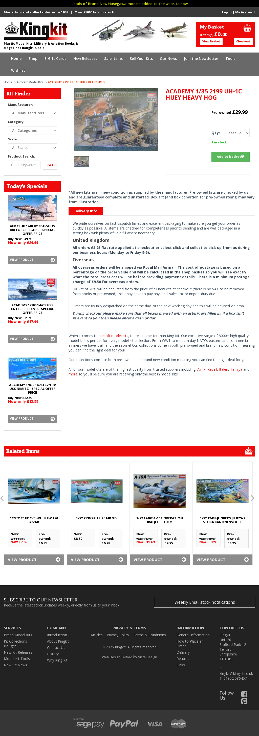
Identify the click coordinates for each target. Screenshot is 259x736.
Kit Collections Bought (15, 643)
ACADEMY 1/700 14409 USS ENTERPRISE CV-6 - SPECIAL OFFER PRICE (32, 309)
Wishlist (18, 70)
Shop (33, 58)
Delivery (183, 652)
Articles (97, 634)
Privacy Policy (118, 634)
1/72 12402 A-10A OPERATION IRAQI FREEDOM (159, 520)
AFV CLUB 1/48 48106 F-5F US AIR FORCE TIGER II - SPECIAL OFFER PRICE (32, 230)
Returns (183, 658)
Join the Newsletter (201, 58)
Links (181, 665)
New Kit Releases (18, 652)
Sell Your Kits (141, 58)
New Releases (85, 58)
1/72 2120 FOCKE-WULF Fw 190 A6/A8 (34, 520)
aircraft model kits (113, 335)
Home (16, 58)
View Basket (211, 41)
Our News (168, 58)
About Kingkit (58, 641)
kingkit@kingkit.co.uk (236, 673)
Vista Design (147, 657)
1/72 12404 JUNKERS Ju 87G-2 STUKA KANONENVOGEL (222, 520)
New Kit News (15, 665)
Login (227, 12)
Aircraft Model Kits (30, 82)
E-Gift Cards (55, 58)
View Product (32, 260)
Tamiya (236, 369)
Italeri (223, 369)
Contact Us (56, 647)
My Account (245, 12)
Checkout (243, 41)
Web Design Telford (117, 657)
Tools (230, 58)
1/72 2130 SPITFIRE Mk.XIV (96, 518)
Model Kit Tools (17, 658)
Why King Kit (57, 660)
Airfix (201, 369)
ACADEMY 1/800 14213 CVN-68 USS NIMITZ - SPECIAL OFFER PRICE (32, 389)
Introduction (57, 634)
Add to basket (230, 156)
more (73, 374)
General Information (193, 634)
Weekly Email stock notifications (205, 602)
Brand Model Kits (18, 634)
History (53, 653)
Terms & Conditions (149, 634)
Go (50, 164)
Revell (212, 369)
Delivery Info (85, 211)
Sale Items (113, 58)
